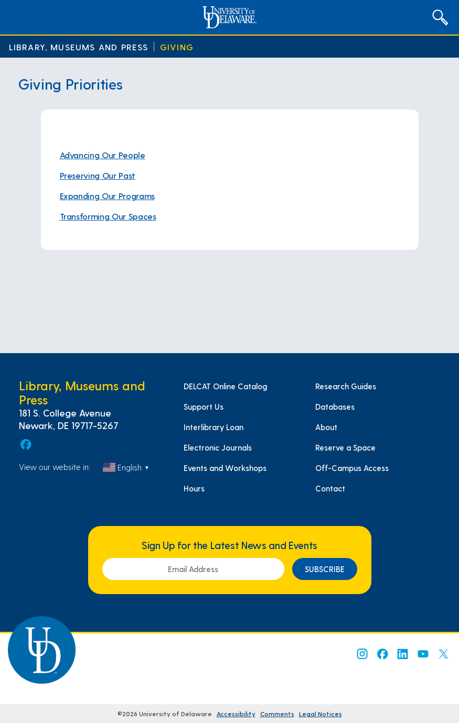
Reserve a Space (345, 447)
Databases (335, 406)
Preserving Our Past (97, 175)
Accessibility (236, 713)
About (326, 427)
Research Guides (345, 386)
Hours (194, 488)
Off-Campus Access (352, 468)
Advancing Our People (102, 155)
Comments (277, 713)
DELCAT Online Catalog (225, 386)
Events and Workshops (225, 468)
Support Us (203, 406)
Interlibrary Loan (213, 427)
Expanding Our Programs (107, 196)
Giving (177, 46)
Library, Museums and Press (78, 46)
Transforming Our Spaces (108, 216)
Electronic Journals (218, 447)
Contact (330, 488)
